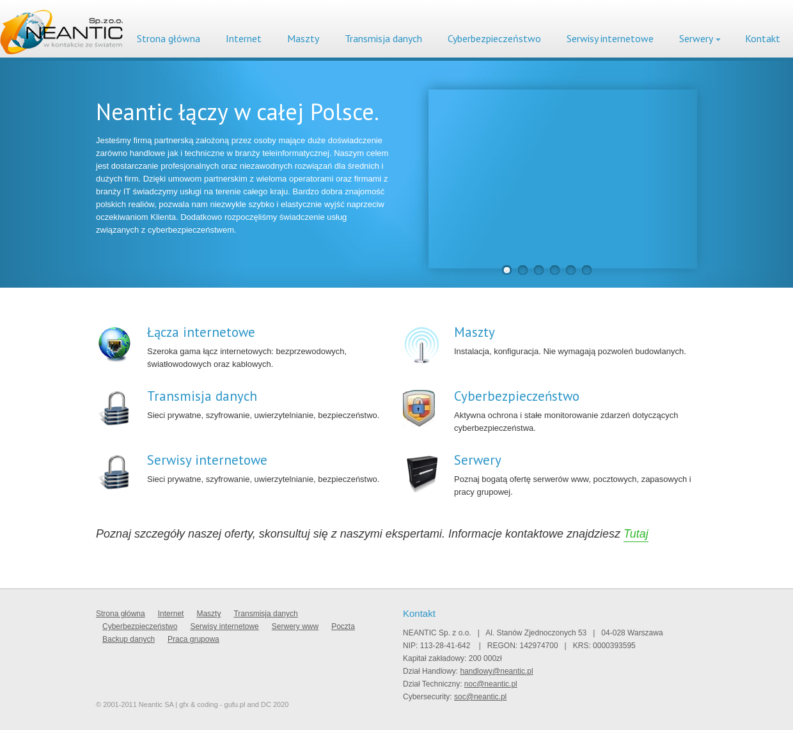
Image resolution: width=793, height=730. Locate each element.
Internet (244, 38)
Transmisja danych (383, 38)
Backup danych (128, 639)
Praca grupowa (193, 639)
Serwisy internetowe (610, 38)
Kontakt (762, 38)
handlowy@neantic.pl (496, 671)
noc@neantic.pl (490, 684)
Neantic (61, 32)
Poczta (343, 626)
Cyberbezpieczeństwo (494, 38)
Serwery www (295, 626)
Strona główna (168, 38)
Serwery (696, 38)
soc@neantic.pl (480, 696)
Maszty (303, 38)
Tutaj (636, 533)
